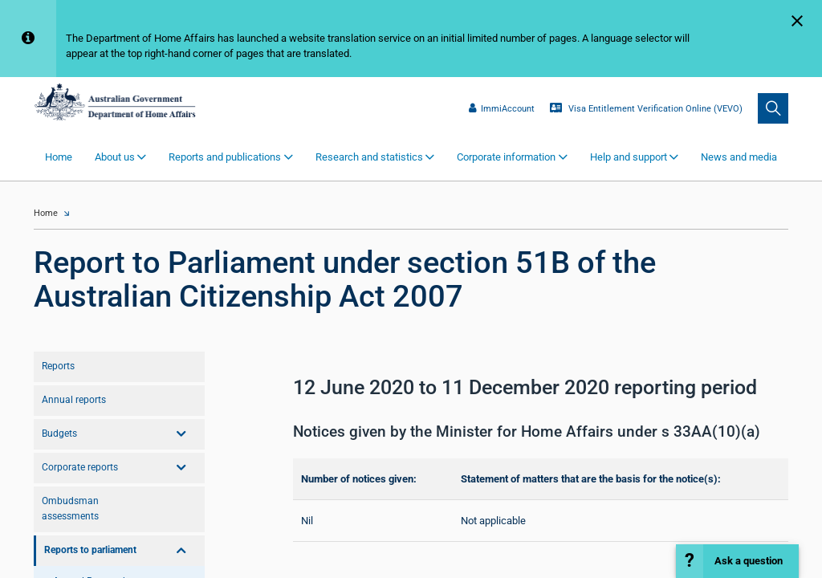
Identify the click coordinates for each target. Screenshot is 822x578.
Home (58, 157)
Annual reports (74, 399)
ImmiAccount (502, 108)
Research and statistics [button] (369, 157)
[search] (773, 108)
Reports (58, 366)
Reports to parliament (90, 550)
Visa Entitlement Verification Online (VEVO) (646, 108)
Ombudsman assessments (70, 508)
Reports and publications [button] (225, 157)
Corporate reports (80, 467)
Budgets (59, 433)
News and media (739, 157)
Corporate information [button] (506, 157)
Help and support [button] (628, 157)
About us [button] (115, 157)
